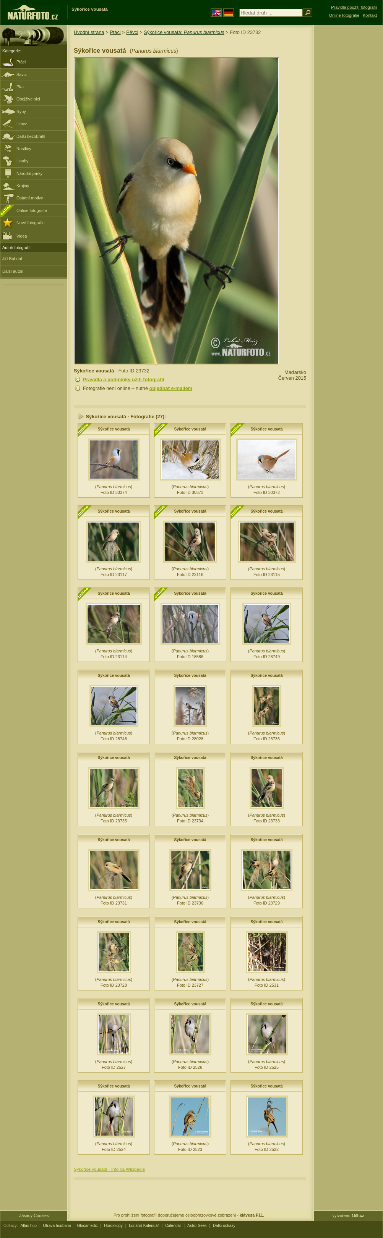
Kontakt (370, 15)
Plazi (21, 86)
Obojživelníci (28, 99)
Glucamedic (87, 1225)
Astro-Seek (197, 1225)
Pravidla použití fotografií (354, 7)
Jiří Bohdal (12, 258)
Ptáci (21, 62)
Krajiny (22, 185)
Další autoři (12, 271)
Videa (14, 235)
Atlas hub (28, 1225)
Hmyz (21, 123)
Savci (21, 74)
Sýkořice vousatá (113, 429)
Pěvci (132, 32)
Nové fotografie (30, 222)
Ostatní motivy (29, 198)
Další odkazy (224, 1225)
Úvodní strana (89, 32)
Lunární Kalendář (144, 1225)
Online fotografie (31, 210)
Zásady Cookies (34, 1215)
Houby (22, 161)
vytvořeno (348, 1215)
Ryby (21, 111)
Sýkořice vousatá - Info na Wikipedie (109, 1169)
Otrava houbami (57, 1225)
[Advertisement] (348, 147)
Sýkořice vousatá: (184, 32)
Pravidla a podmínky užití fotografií (123, 379)
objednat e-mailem (170, 388)
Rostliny (23, 148)
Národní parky (29, 173)
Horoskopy (113, 1225)
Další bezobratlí (30, 136)
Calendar (173, 1225)
